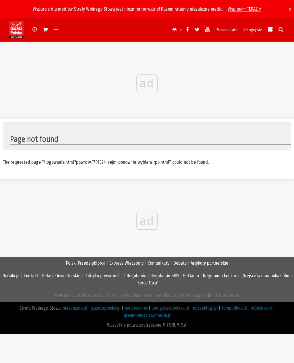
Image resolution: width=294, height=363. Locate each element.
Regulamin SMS (164, 276)
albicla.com (261, 308)
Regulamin (136, 276)
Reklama (191, 276)
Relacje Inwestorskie (61, 276)
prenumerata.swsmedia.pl (147, 315)
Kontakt (31, 276)
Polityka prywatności (103, 276)
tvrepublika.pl (234, 308)
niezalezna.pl (75, 308)
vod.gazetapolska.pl (170, 308)
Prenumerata (226, 29)
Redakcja (11, 276)
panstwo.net (136, 308)
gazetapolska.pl (106, 308)
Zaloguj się (252, 29)
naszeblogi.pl (205, 308)
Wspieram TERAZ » (244, 9)
